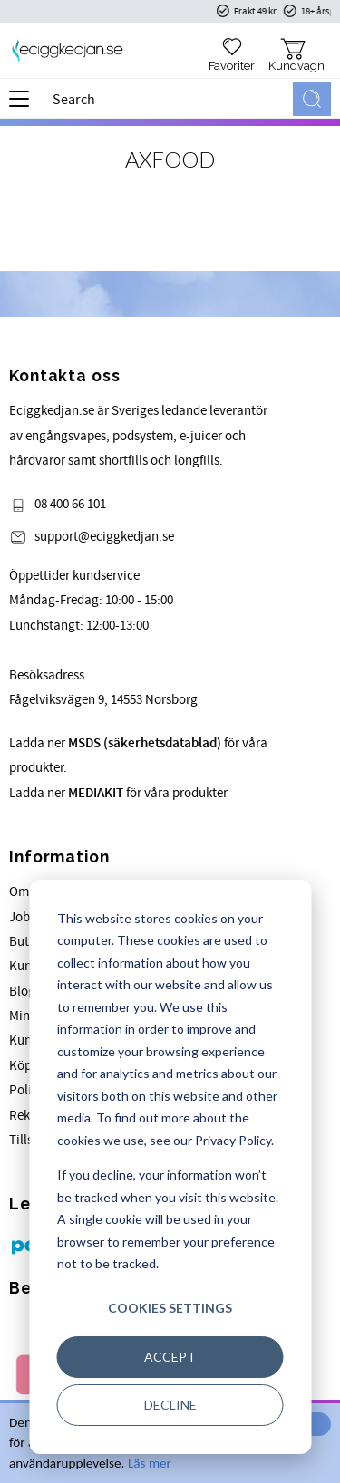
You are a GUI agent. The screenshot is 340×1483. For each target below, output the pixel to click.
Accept (170, 1356)
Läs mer (149, 1463)
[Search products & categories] (169, 99)
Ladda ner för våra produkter (118, 793)
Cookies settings (170, 1307)
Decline (170, 1404)
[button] (25, 105)
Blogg (26, 991)
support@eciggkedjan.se (104, 536)
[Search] (312, 99)
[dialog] (170, 1167)
